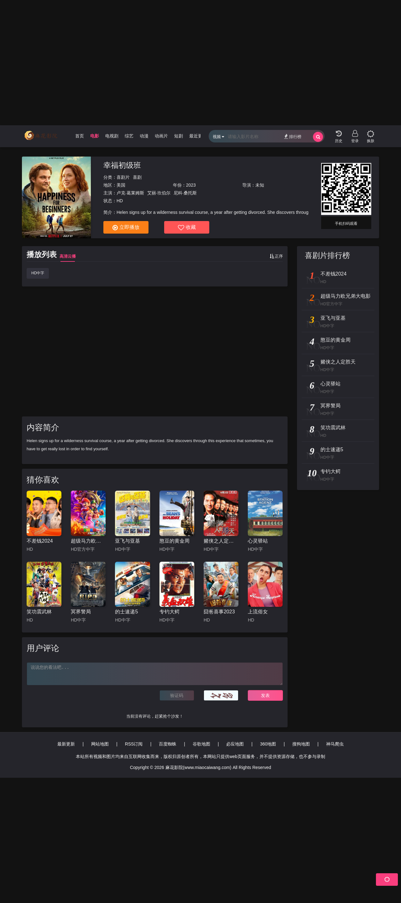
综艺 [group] (129, 135)
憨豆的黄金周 (174, 541)
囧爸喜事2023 (219, 611)
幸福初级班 (122, 165)
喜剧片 (123, 177)
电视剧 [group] (111, 135)
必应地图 (235, 743)
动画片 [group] (161, 135)
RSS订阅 (134, 743)
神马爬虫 (335, 743)
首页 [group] (79, 135)
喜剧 (137, 177)
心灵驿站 (258, 541)
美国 (121, 185)
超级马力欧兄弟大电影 (88, 541)
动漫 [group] (144, 135)
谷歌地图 (201, 743)
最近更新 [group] (198, 135)
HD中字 (37, 273)
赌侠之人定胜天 (221, 541)
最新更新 (66, 743)
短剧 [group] (178, 135)
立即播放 (125, 227)
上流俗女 (258, 611)
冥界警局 (81, 611)
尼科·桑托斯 (185, 192)
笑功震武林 (39, 611)
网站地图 (100, 743)
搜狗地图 (301, 743)
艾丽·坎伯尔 (158, 192)
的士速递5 (126, 611)
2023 (191, 185)
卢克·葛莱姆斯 (130, 192)
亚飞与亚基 (127, 541)
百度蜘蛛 (167, 743)
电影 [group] (94, 135)
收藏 (187, 227)
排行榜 (292, 136)
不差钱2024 (40, 541)
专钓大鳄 (169, 611)
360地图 (268, 743)
